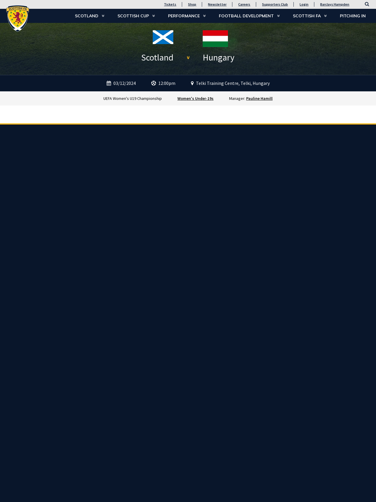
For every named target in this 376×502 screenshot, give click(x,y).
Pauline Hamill (259, 98)
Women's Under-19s (195, 98)
